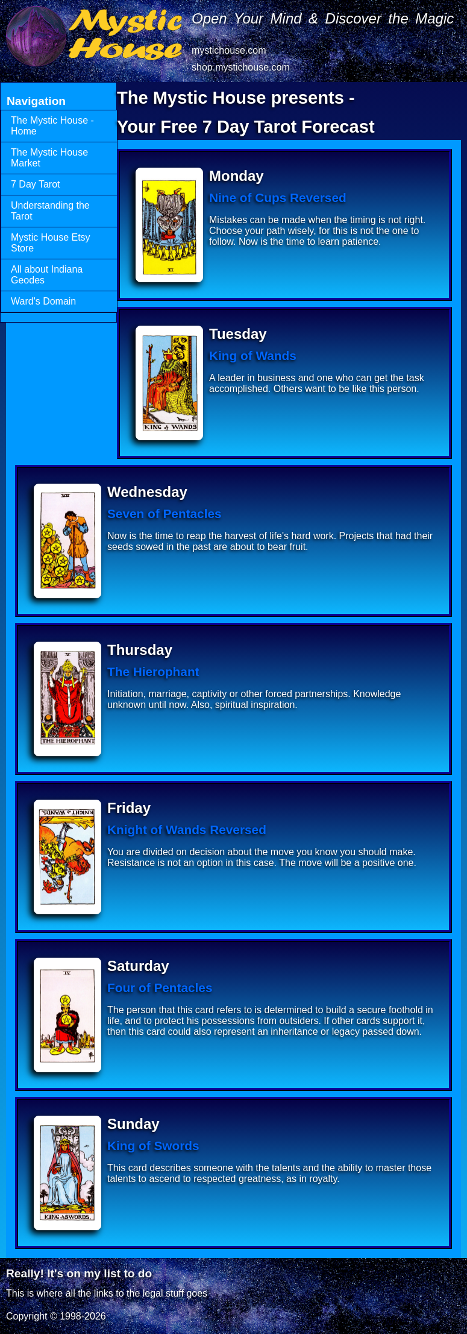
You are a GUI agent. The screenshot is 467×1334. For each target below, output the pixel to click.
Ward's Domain (43, 301)
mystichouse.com (229, 50)
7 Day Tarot (35, 184)
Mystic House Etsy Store (50, 242)
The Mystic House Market (49, 157)
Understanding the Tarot (50, 210)
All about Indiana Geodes (47, 274)
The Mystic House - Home (52, 125)
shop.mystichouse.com (241, 67)
